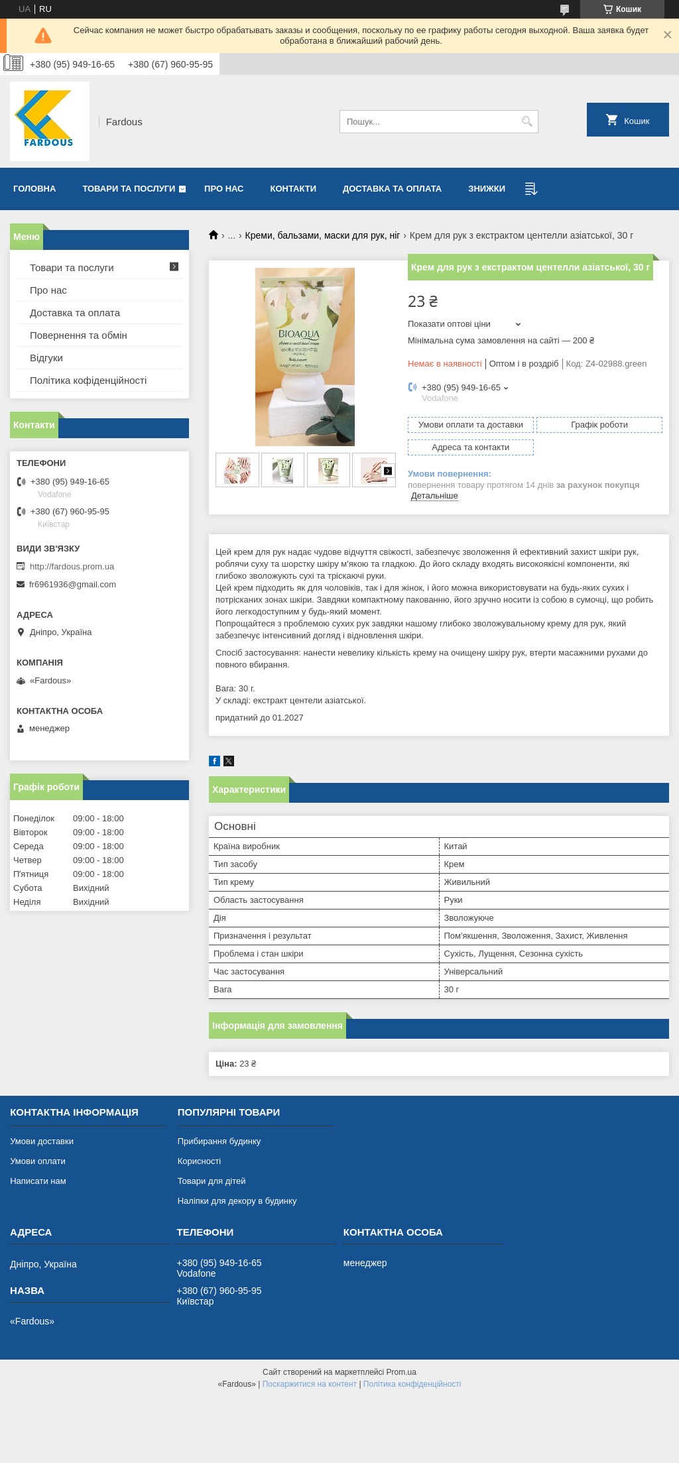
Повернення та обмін (78, 335)
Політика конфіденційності (412, 1384)
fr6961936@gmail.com (72, 584)
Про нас (223, 189)
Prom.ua (401, 1372)
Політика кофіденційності (88, 380)
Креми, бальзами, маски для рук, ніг (323, 235)
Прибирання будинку (219, 1141)
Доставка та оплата (392, 189)
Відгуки (46, 357)
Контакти (294, 189)
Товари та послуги (128, 189)
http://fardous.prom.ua (72, 566)
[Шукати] (526, 121)
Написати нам (38, 1181)
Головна (34, 189)
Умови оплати (38, 1161)
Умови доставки (42, 1141)
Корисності (199, 1161)
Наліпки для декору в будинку (237, 1201)
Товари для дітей (212, 1181)
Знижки (486, 189)
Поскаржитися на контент (310, 1384)
